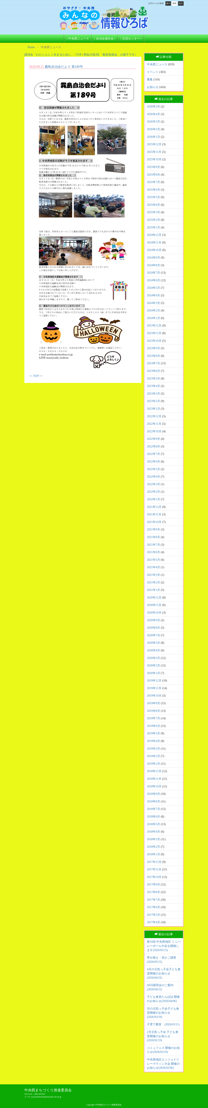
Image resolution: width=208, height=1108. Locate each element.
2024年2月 (153, 310)
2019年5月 (153, 733)
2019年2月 (153, 756)
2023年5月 (153, 378)
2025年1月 (153, 227)
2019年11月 (154, 688)
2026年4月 (153, 114)
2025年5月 (153, 197)
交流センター (130, 38)
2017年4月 (153, 922)
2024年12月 (154, 235)
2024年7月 (153, 272)
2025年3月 (153, 212)
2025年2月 (153, 219)
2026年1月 (153, 136)
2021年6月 (153, 552)
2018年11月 (154, 778)
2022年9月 (153, 438)
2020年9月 (153, 620)
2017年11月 (154, 869)
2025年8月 (153, 174)
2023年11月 (154, 333)
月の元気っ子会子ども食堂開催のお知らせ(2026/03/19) (163, 1013)
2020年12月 (154, 597)
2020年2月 (153, 665)
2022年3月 (153, 484)
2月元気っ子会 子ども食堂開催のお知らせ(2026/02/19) (162, 1036)
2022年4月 (153, 476)
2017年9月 (153, 884)
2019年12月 (154, 680)
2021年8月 (153, 537)
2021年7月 (153, 544)
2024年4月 (153, 295)
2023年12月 (154, 325)
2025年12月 (154, 144)
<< (30, 376)
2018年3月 (153, 839)
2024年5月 (153, 287)
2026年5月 (153, 106)
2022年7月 (153, 454)
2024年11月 (154, 242)
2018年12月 (154, 771)
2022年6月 (153, 461)
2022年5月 (153, 469)
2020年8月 (153, 627)
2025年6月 (153, 189)
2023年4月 (153, 386)
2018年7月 (153, 809)
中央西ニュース (78, 38)
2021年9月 (153, 529)
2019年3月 (153, 748)
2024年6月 (153, 280)
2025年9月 (153, 167)
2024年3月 (153, 303)
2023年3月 (153, 393)
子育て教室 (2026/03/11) (163, 1024)
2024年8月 (153, 265)
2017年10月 (154, 877)
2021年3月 (153, 574)
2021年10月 (154, 522)
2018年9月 (153, 793)
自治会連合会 (104, 38)
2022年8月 (153, 446)
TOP (79, 54)
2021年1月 (153, 590)
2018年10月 (154, 786)
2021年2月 (153, 582)
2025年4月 (153, 204)
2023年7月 (153, 363)
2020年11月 (154, 605)
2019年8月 (153, 710)
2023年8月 (153, 355)
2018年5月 (153, 824)
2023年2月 (153, 401)
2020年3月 (153, 658)
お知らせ (153, 87)
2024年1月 (153, 318)
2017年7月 (153, 899)
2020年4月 (153, 650)
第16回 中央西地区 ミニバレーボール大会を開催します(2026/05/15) (164, 946)
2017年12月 (154, 862)
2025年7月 (153, 182)
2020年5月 (153, 642)
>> (41, 376)
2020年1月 (153, 673)
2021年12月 (154, 507)
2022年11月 (154, 423)
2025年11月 (154, 152)
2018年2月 (153, 846)
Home (31, 47)
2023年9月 (153, 348)
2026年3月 (153, 121)
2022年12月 (154, 416)
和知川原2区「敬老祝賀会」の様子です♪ (110, 54)
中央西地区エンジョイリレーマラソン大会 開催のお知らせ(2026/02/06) (163, 1063)
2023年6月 (153, 371)
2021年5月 (153, 559)
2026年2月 (153, 129)
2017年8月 (153, 892)
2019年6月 (153, 726)
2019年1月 (153, 763)
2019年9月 (153, 703)
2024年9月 (153, 257)
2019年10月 (154, 695)
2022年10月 (154, 431)
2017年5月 (153, 914)
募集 (150, 79)
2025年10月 (154, 159)
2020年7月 (153, 635)
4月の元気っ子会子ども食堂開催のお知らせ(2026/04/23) (164, 973)
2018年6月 (153, 816)
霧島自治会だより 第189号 (64, 66)
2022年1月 (153, 499)
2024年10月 (154, 250)
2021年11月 (154, 514)
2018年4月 (153, 831)
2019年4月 (153, 741)
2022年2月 (153, 491)
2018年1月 (153, 854)
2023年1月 (153, 408)
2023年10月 (154, 340)
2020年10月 (154, 612)
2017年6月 (153, 907)
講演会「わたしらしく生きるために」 (49, 54)
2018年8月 (153, 801)
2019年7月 (153, 718)
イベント (153, 72)
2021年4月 (153, 567)
